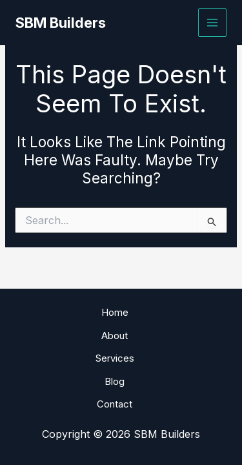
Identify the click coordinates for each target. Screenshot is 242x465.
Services (115, 358)
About (114, 335)
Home (114, 312)
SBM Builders (60, 22)
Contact (114, 404)
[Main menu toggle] (212, 22)
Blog (115, 381)
